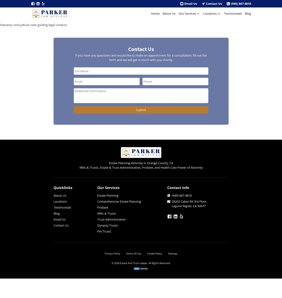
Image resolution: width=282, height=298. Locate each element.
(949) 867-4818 (241, 4)
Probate (102, 207)
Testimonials (233, 14)
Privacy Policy (112, 253)
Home (155, 14)
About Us (169, 14)
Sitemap (172, 253)
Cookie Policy (154, 253)
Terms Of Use (133, 253)
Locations (212, 14)
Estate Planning (107, 195)
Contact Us (214, 4)
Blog (248, 14)
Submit (141, 110)
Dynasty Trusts (107, 225)
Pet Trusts (104, 231)
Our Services (189, 14)
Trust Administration (111, 219)
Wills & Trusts (106, 213)
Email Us (190, 4)
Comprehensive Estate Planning (119, 201)
